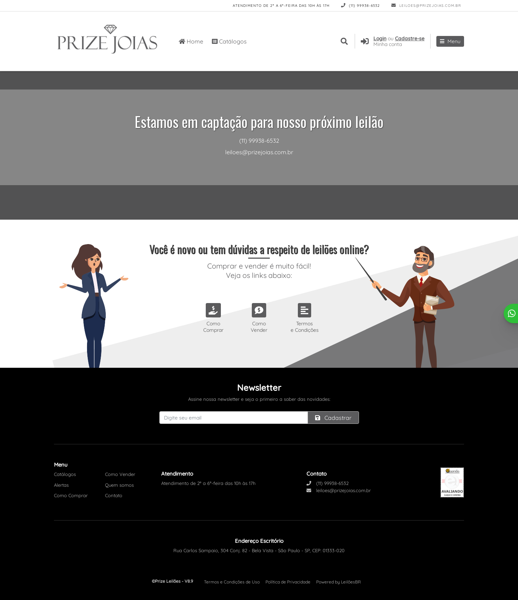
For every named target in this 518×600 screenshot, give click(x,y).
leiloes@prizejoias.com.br (426, 5)
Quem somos (119, 485)
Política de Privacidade (287, 582)
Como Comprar (71, 495)
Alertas (61, 485)
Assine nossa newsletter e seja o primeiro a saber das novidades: (259, 399)
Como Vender (120, 474)
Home (191, 41)
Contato (113, 495)
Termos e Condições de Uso (232, 582)
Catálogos (229, 41)
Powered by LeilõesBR (338, 582)
